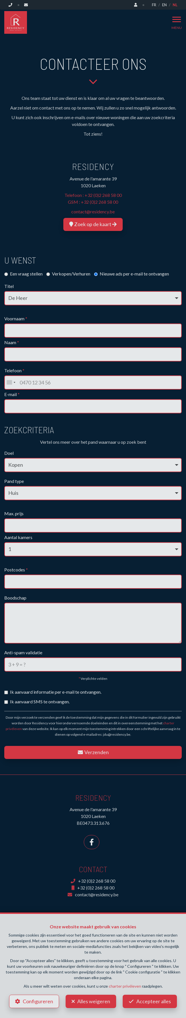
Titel (9, 286)
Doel (9, 453)
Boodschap (15, 597)
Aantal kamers (18, 537)
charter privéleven (125, 986)
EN (164, 5)
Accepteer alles (153, 1001)
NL (175, 5)
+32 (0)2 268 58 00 (103, 195)
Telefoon (14, 370)
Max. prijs (14, 513)
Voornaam (15, 318)
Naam (11, 342)
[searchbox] (8, 580)
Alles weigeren (93, 1001)
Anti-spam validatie (23, 652)
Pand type (14, 481)
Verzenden (93, 752)
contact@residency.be (93, 211)
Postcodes (16, 569)
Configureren (38, 1001)
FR (154, 5)
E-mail (12, 394)
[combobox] (11, 382)
